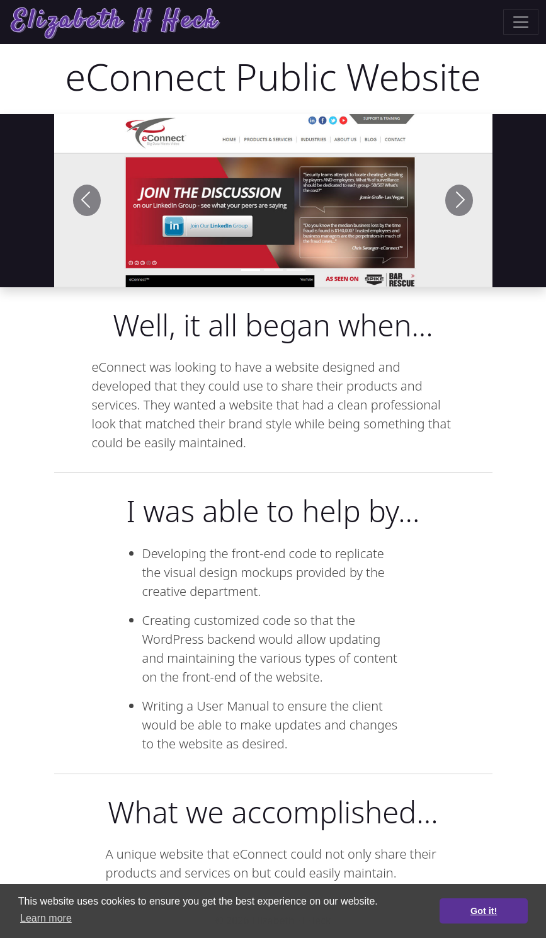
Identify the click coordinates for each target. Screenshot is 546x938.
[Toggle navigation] (520, 22)
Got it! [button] (483, 911)
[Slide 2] (296, 270)
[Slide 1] (250, 270)
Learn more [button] (46, 918)
